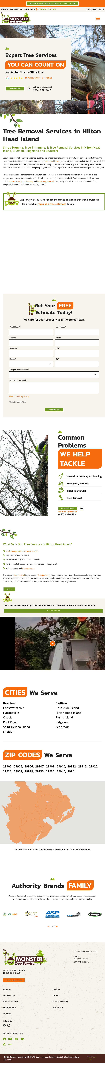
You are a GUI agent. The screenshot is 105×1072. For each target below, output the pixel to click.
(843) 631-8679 (95, 11)
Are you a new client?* (19, 373)
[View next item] (56, 942)
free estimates (28, 578)
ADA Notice (57, 1024)
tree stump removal (45, 184)
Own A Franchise (10, 1018)
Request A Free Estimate (19, 996)
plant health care (52, 164)
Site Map (7, 1030)
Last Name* (61, 330)
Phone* (13, 341)
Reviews (56, 1006)
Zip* (57, 362)
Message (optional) (18, 383)
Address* (14, 351)
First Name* (15, 330)
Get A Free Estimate (19, 91)
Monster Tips (9, 1012)
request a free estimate (52, 207)
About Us (12, 600)
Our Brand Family (60, 1018)
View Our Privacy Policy (19, 399)
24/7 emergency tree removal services (22, 561)
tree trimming (27, 184)
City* (58, 351)
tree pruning (43, 585)
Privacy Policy (9, 1024)
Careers (56, 1012)
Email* (58, 341)
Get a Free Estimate (54, 416)
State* (13, 362)
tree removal (14, 184)
